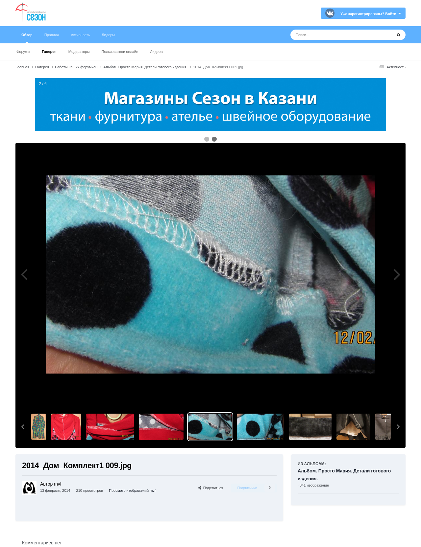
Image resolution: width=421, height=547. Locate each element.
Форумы (23, 52)
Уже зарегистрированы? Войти (370, 14)
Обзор (27, 38)
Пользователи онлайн (120, 52)
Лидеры (156, 52)
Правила (51, 35)
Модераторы (79, 52)
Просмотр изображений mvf (132, 490)
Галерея (49, 52)
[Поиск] (329, 35)
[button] (22, 427)
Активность (80, 35)
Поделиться (210, 488)
